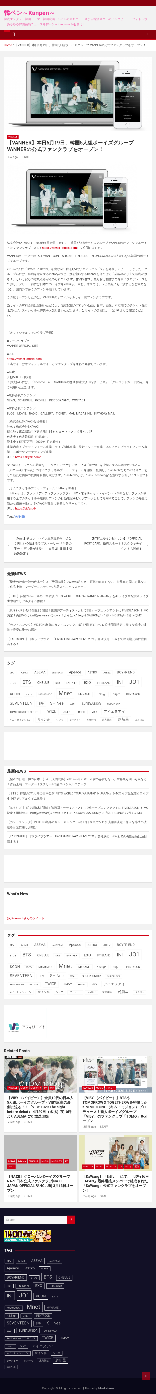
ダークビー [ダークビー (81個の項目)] (75, 720)
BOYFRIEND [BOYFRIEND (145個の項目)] (126, 672)
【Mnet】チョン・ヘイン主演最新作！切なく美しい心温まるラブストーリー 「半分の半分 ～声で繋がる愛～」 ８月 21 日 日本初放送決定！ (43, 546)
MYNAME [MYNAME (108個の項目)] (84, 694)
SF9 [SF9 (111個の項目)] (41, 703)
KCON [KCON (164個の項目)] (15, 694)
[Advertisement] (39, 745)
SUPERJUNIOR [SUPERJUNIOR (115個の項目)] (91, 703)
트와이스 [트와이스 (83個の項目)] (139, 720)
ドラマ (11, 1166)
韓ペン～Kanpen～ (29, 12)
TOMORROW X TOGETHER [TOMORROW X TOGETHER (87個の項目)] (24, 712)
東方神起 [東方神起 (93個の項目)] (107, 719)
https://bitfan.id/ (25, 508)
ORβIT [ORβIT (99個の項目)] (116, 694)
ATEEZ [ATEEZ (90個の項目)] (107, 672)
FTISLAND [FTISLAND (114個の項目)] (104, 683)
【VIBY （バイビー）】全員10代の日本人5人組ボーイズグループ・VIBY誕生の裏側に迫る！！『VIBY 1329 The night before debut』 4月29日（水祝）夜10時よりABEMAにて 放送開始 (40, 1107)
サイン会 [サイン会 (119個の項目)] (44, 719)
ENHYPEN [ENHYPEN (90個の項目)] (71, 683)
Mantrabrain (106, 1388)
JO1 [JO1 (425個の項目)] (134, 681)
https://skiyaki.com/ (28, 457)
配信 (52, 1088)
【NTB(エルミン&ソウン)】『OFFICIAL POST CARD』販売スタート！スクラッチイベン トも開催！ (113, 543)
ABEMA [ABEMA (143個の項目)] (39, 672)
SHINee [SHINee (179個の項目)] (57, 703)
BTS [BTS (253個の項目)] (27, 682)
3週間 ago (14, 1196)
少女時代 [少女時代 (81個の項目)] (91, 720)
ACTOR (11, 1161)
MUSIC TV (36, 1088)
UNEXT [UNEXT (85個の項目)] (81, 712)
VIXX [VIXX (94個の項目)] (94, 711)
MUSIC (24, 1088)
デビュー (110, 1088)
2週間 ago (14, 1122)
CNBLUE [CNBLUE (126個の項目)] (43, 683)
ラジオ (128, 1166)
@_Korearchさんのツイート (25, 918)
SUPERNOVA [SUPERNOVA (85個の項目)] (113, 703)
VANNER (19, 516)
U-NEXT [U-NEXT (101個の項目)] (67, 711)
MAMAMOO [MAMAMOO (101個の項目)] (45, 694)
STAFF (25, 157)
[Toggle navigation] (14, 34)
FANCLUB (13, 137)
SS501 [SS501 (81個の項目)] (73, 704)
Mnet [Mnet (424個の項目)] (65, 693)
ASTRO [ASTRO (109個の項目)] (92, 672)
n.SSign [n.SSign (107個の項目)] (101, 694)
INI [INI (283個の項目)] (120, 682)
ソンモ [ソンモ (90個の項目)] (59, 719)
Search (71, 1220)
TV (45, 1088)
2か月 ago (89, 1196)
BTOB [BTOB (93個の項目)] (13, 682)
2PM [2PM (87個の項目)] (12, 672)
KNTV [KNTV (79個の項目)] (29, 694)
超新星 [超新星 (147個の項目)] (123, 719)
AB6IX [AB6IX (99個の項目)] (24, 672)
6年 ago (12, 157)
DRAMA (22, 1161)
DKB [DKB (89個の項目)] (57, 683)
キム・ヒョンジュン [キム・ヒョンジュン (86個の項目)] (20, 719)
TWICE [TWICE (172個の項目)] (50, 711)
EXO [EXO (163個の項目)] (87, 682)
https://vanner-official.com (59, 248)
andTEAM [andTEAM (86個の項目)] (57, 672)
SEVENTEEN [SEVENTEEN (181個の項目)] (21, 703)
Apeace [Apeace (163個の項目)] (75, 672)
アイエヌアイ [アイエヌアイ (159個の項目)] (114, 711)
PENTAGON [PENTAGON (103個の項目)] (133, 694)
